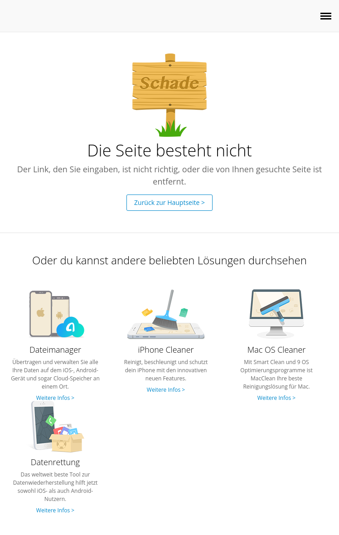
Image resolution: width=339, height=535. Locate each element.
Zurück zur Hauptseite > (169, 202)
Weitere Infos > (55, 398)
